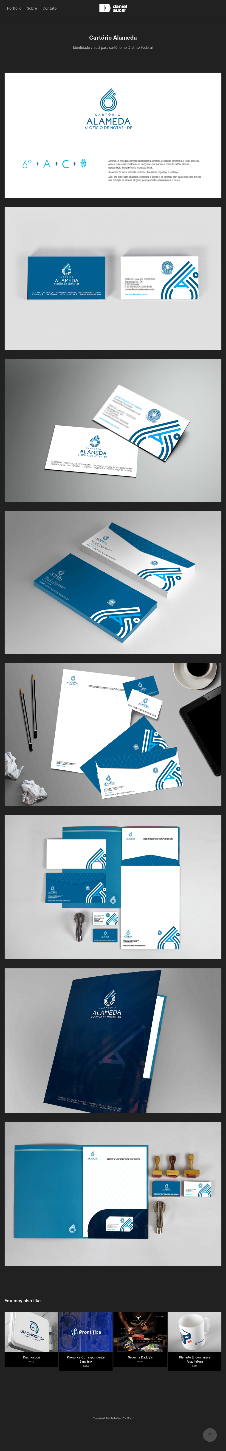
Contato (49, 8)
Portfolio (14, 8)
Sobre (32, 8)
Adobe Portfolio (122, 1418)
